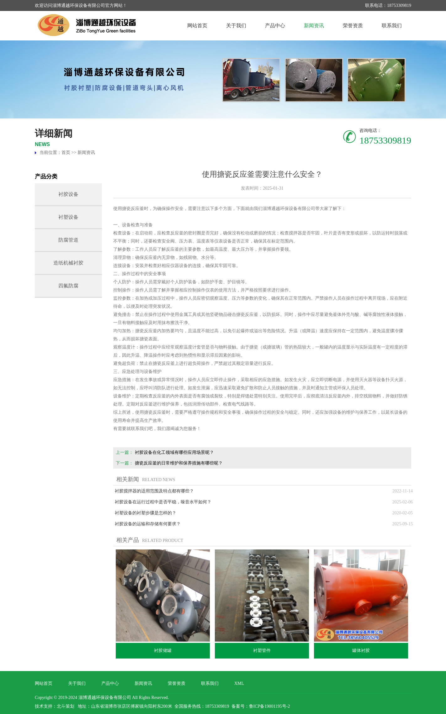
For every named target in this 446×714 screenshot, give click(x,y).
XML (239, 683)
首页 (65, 152)
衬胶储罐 (163, 650)
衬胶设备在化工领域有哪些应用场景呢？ (174, 452)
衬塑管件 (262, 650)
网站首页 (197, 25)
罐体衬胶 (361, 650)
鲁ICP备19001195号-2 (269, 706)
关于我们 (236, 25)
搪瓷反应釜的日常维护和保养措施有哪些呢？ (179, 463)
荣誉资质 (353, 25)
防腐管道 (68, 240)
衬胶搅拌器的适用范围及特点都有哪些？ (154, 491)
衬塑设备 (68, 217)
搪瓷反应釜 (133, 208)
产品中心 (275, 25)
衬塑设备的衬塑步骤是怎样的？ (145, 513)
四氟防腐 (68, 285)
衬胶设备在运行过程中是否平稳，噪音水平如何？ (163, 502)
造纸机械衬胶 (68, 262)
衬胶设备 (68, 194)
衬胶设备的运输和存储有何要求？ (148, 524)
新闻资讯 (314, 25)
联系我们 (392, 25)
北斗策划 (65, 706)
